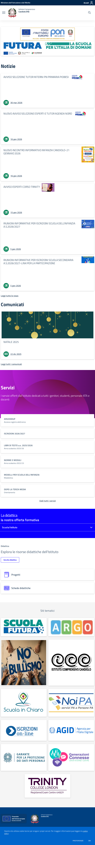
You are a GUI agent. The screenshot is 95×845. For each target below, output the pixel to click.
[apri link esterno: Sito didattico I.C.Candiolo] (71, 662)
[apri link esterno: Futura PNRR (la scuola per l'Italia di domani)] (47, 48)
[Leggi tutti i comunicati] (11, 364)
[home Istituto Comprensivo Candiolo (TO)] (21, 13)
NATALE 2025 (11, 342)
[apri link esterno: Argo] (71, 627)
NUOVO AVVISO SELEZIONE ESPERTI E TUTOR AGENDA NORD (37, 113)
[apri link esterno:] (23, 627)
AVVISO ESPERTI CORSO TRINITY (21, 187)
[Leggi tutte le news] (9, 295)
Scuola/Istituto (9, 527)
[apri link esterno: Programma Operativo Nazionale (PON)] (47, 34)
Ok (89, 841)
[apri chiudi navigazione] (3, 12)
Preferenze (78, 841)
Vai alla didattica (10, 559)
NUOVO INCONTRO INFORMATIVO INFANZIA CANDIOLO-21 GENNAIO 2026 (36, 151)
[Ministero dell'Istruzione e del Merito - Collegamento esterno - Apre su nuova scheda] (15, 2)
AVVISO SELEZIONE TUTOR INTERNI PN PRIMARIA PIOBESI (36, 77)
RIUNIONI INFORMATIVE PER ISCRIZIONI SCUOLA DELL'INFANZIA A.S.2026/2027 (39, 225)
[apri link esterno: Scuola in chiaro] (23, 702)
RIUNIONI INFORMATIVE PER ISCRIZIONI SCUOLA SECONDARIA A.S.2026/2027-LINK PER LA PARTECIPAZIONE (38, 261)
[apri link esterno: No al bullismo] (23, 662)
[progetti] (47, 574)
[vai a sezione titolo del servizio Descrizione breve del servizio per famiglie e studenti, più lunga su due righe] (47, 420)
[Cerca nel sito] (89, 13)
